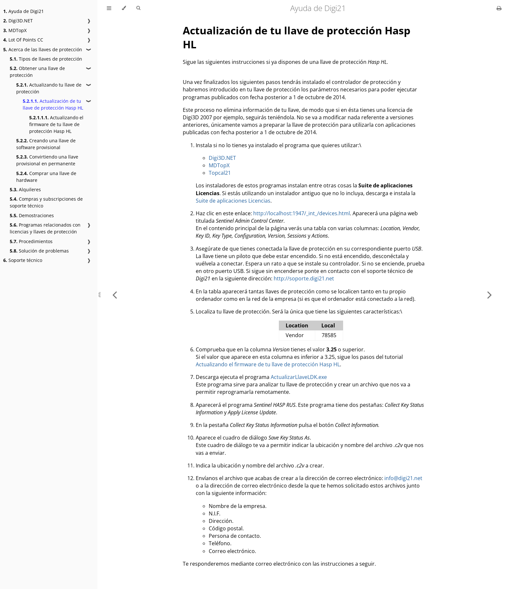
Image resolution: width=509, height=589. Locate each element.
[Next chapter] (489, 294)
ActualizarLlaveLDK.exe (299, 377)
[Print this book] (499, 8)
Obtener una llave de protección (37, 71)
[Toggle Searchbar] (138, 8)
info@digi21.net (403, 478)
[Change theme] (124, 8)
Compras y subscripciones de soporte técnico (46, 202)
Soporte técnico (22, 260)
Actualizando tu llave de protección (48, 88)
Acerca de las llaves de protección (42, 49)
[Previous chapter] (114, 294)
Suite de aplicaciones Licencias (233, 200)
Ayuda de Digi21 (23, 11)
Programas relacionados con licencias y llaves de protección (45, 228)
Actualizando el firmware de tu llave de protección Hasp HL (56, 124)
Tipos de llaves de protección (46, 59)
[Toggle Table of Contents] (109, 8)
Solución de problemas (39, 251)
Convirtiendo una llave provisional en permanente (47, 160)
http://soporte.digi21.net (304, 278)
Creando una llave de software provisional (46, 143)
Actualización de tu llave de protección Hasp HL (53, 104)
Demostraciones (32, 215)
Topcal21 (220, 172)
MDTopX (15, 30)
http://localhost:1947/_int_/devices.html (301, 213)
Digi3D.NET (18, 21)
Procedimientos (31, 241)
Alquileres (25, 189)
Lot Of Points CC (23, 40)
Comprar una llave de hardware (46, 176)
